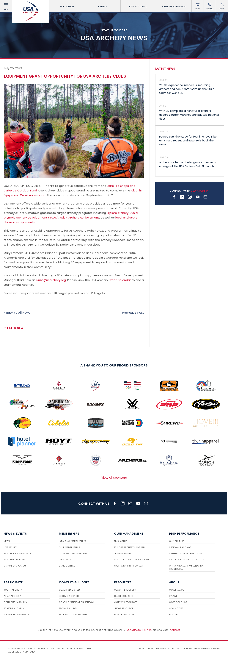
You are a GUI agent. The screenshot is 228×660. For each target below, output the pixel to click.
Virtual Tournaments (16, 614)
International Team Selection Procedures (186, 567)
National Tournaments (17, 553)
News (7, 541)
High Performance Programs (186, 559)
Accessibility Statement (22, 651)
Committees (176, 608)
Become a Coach (69, 596)
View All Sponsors (114, 477)
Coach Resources (70, 589)
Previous (128, 313)
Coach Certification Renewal (77, 602)
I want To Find (138, 6)
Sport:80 (214, 648)
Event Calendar (120, 280)
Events (102, 6)
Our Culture (176, 541)
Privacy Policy (66, 648)
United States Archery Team (185, 553)
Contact (175, 630)
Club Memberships (69, 547)
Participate (67, 6)
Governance (176, 589)
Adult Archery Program (128, 565)
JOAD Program (122, 553)
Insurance (65, 559)
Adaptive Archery (14, 608)
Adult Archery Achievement (79, 217)
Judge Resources (124, 608)
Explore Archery (118, 213)
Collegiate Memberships (73, 553)
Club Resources (123, 596)
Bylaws (173, 596)
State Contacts (68, 565)
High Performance (174, 6)
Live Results (11, 547)
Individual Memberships (72, 541)
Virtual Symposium (15, 565)
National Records (14, 559)
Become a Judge (68, 608)
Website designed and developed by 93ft (162, 648)
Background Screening (73, 614)
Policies (174, 614)
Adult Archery (12, 596)
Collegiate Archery (15, 602)
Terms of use (84, 648)
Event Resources (124, 614)
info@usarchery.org (139, 630)
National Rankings (180, 547)
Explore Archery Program (129, 547)
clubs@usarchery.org (51, 280)
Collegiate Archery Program (131, 559)
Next (140, 313)
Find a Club (120, 541)
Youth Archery (13, 589)
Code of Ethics (178, 602)
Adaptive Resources (125, 602)
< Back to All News (17, 313)
